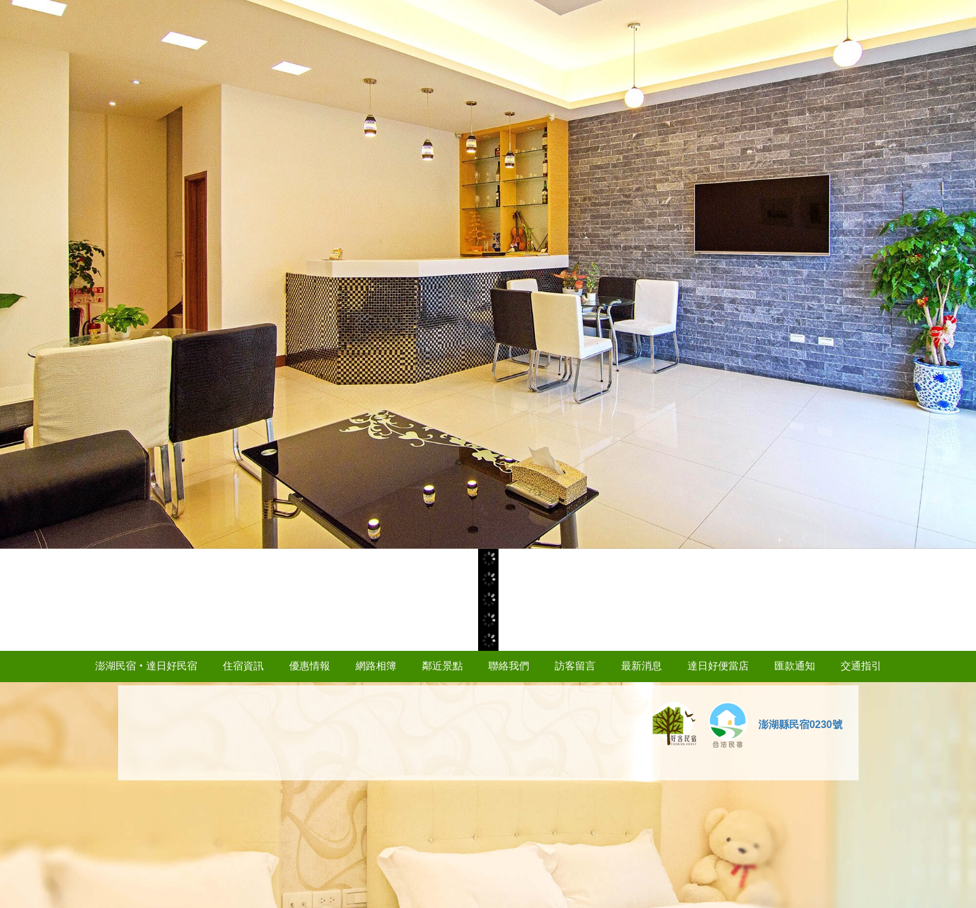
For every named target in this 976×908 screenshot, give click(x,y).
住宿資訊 (243, 665)
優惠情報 (309, 665)
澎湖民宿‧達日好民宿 (146, 665)
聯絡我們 (508, 665)
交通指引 (861, 665)
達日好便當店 (718, 665)
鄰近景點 (442, 665)
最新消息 (641, 665)
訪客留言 (575, 665)
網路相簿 (376, 665)
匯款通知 (794, 665)
